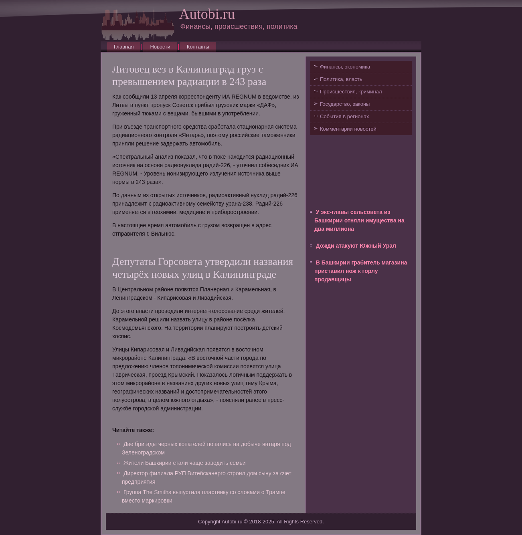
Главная (124, 47)
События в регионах (344, 116)
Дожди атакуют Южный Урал (356, 245)
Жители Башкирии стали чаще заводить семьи (184, 463)
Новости (160, 47)
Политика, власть (341, 79)
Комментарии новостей (348, 129)
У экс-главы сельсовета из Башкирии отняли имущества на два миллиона (359, 220)
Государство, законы (345, 104)
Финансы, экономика (345, 67)
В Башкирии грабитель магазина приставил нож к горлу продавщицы (360, 271)
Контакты (198, 47)
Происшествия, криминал (351, 92)
